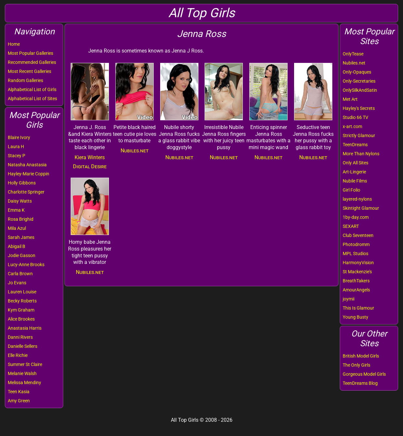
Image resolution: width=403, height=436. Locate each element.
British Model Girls (361, 356)
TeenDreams (355, 144)
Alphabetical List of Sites (32, 98)
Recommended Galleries (32, 62)
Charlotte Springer (26, 191)
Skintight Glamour (361, 208)
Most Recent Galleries (29, 71)
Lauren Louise (22, 291)
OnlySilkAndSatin (360, 90)
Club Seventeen (358, 235)
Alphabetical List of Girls (32, 89)
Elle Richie (18, 355)
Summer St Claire (25, 364)
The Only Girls (356, 365)
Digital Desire (90, 166)
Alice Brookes (21, 319)
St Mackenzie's (357, 271)
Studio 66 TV (355, 117)
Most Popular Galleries (30, 53)
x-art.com (352, 126)
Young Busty (355, 317)
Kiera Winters (90, 157)
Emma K (16, 210)
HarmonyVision (358, 262)
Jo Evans (17, 282)
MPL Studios (355, 253)
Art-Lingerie (354, 171)
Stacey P (16, 155)
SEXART (351, 226)
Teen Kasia (19, 391)
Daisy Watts (20, 201)
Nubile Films (355, 180)
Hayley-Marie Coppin (28, 173)
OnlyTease (353, 53)
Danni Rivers (20, 337)
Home (14, 44)
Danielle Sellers (22, 346)
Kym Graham (21, 309)
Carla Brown (20, 273)
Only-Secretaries (359, 81)
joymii (348, 298)
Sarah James (21, 237)
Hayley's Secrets (359, 108)
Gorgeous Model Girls (364, 374)
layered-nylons (357, 199)
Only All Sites (355, 162)
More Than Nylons (361, 153)
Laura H (16, 146)
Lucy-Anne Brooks (26, 264)
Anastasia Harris (24, 328)
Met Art (350, 99)
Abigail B (16, 246)
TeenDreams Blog (360, 383)
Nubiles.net (354, 62)
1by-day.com (356, 217)
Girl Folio (351, 190)
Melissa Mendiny (24, 382)
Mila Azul (17, 228)
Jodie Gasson (21, 255)
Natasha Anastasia (27, 164)
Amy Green (19, 400)
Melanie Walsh (22, 373)
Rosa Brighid (20, 219)
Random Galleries (25, 80)
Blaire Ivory (19, 137)
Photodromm (356, 244)
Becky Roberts (22, 300)
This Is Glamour (358, 308)
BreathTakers (356, 280)
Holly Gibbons (22, 182)
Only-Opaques (357, 72)
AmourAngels (356, 289)
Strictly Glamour (359, 135)
